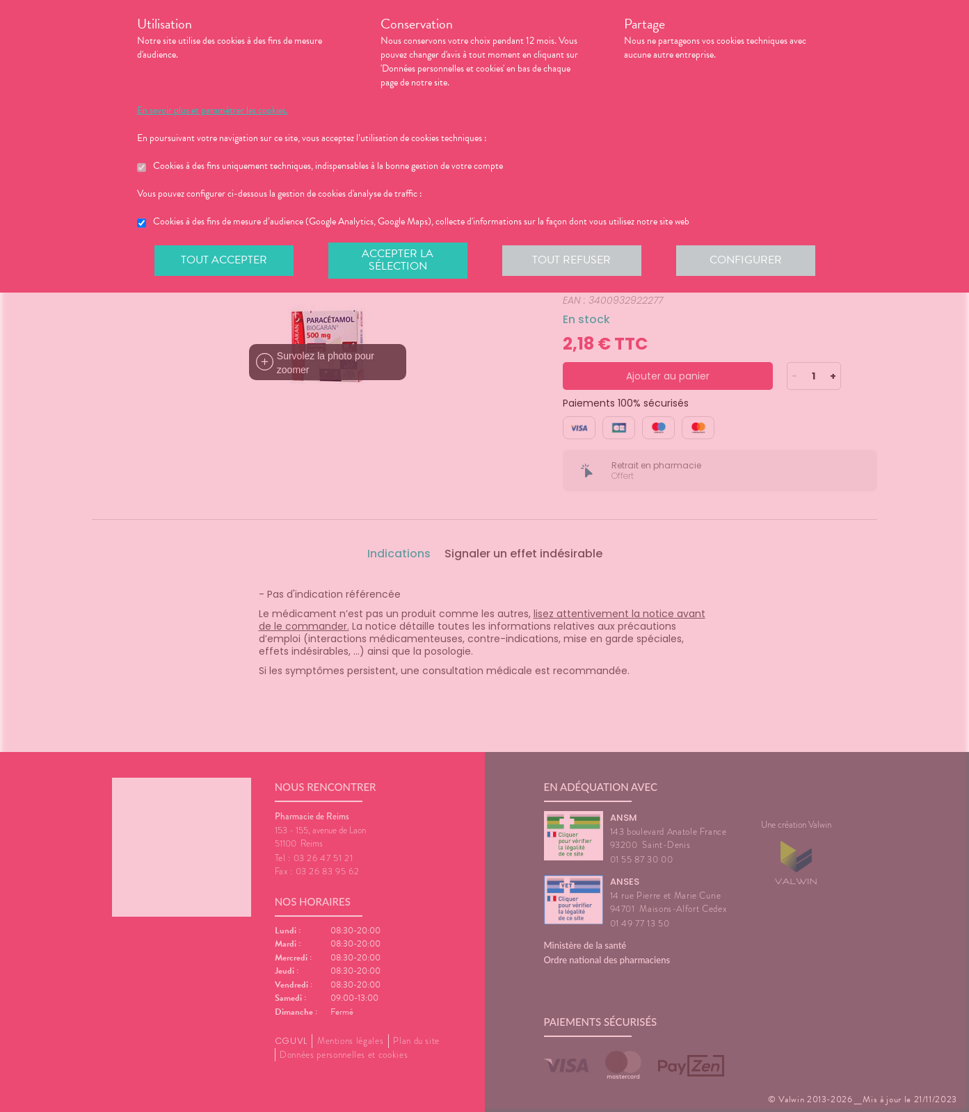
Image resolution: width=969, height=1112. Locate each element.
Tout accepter (224, 260)
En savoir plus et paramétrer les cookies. (212, 110)
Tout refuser (571, 260)
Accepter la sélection (397, 260)
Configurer (746, 260)
